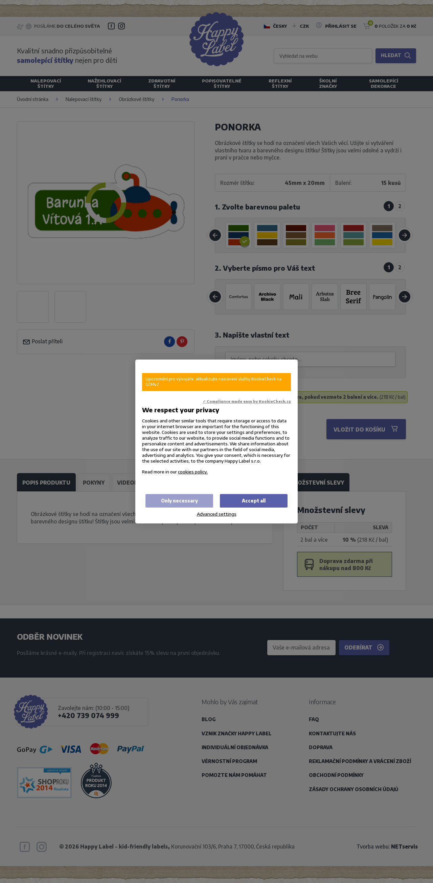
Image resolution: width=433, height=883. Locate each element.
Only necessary (179, 501)
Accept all (254, 501)
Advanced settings (216, 514)
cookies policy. (193, 471)
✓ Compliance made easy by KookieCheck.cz (247, 401)
